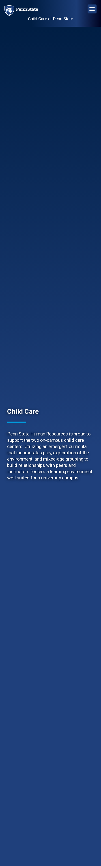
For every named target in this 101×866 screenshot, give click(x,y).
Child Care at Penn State (50, 18)
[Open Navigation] (92, 8)
